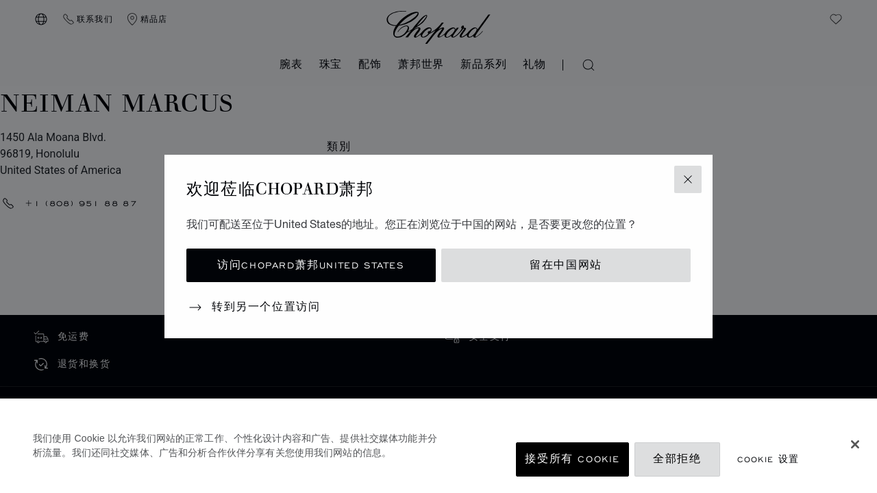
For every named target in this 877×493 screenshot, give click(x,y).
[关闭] (855, 444)
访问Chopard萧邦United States (310, 265)
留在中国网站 (566, 265)
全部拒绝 (677, 459)
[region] (438, 446)
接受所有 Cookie (572, 459)
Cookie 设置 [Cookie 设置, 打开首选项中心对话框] (768, 459)
